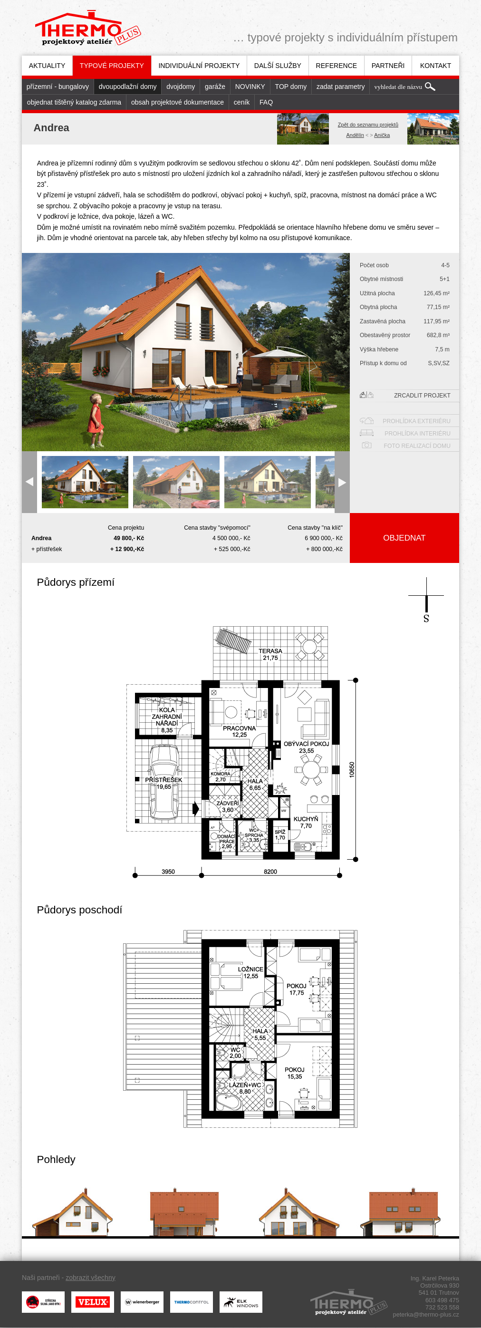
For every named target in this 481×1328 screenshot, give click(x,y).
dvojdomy (180, 86)
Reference (336, 65)
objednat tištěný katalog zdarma (74, 102)
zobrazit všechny (90, 1277)
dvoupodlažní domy (128, 86)
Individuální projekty (199, 65)
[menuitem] (47, 66)
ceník (242, 102)
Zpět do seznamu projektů (368, 124)
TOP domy (291, 86)
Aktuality (47, 65)
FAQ (266, 102)
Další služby (277, 65)
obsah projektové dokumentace (177, 102)
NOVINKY (250, 86)
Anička (382, 135)
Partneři (388, 65)
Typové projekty (112, 65)
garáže (215, 86)
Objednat (404, 538)
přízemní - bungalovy (58, 86)
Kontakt (435, 65)
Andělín (355, 135)
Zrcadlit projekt (405, 395)
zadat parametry (341, 86)
